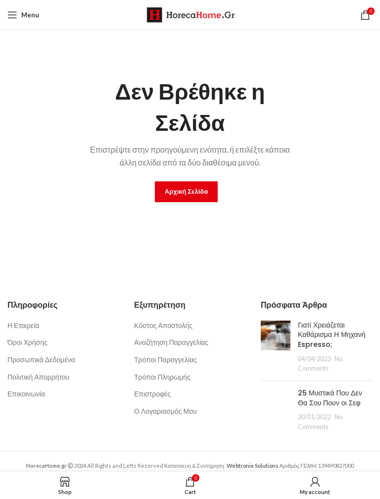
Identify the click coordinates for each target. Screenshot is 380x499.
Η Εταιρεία (23, 325)
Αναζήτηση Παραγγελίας (171, 342)
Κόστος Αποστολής (163, 325)
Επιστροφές (152, 393)
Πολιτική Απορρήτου (38, 377)
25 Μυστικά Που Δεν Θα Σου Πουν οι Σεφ (330, 398)
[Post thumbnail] (275, 347)
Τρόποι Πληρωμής (162, 377)
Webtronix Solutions (253, 465)
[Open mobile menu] (23, 15)
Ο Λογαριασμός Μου (165, 411)
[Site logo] (190, 14)
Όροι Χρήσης (27, 342)
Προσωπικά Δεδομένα (41, 359)
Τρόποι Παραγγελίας (165, 359)
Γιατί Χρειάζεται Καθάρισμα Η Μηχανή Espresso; (331, 334)
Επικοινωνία (26, 393)
